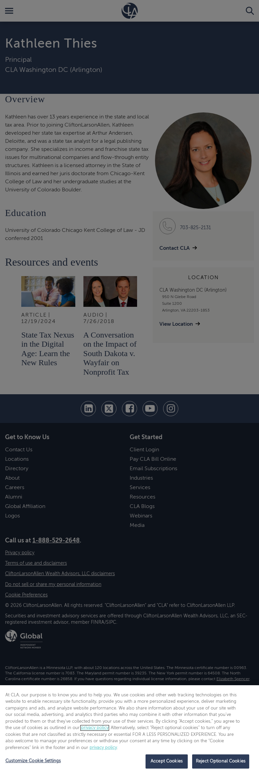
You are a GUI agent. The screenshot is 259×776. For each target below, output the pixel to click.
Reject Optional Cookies (220, 761)
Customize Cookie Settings (33, 761)
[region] (129, 730)
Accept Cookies (167, 761)
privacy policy (94, 728)
